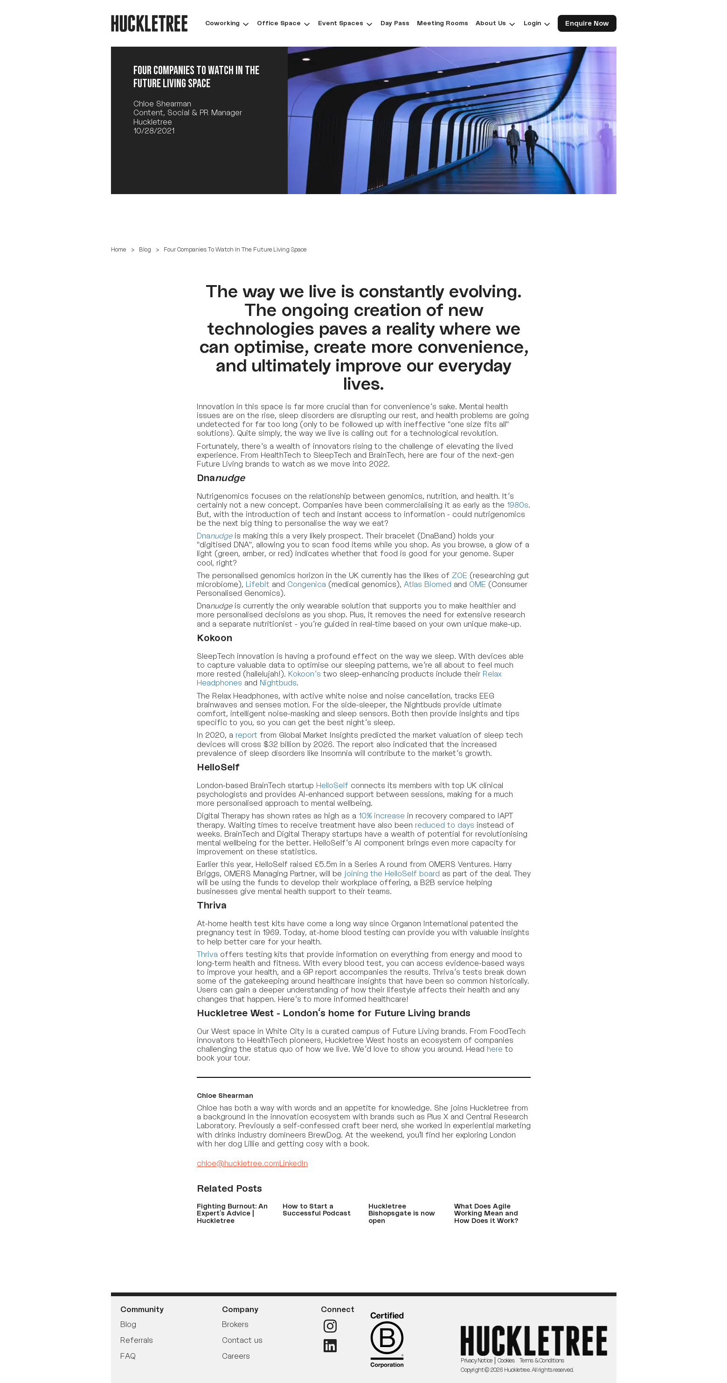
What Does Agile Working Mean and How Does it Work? (486, 1213)
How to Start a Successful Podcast (317, 1209)
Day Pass (395, 23)
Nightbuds (278, 682)
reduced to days (444, 825)
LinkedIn (293, 1163)
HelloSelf (332, 785)
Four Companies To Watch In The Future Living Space (235, 249)
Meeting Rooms (442, 23)
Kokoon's (304, 673)
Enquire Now (587, 23)
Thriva (207, 954)
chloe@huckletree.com (238, 1163)
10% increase (382, 815)
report (246, 735)
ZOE (459, 575)
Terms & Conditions (541, 1360)
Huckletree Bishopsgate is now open (401, 1213)
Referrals (136, 1340)
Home (118, 249)
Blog (145, 249)
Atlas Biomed (427, 584)
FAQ (127, 1356)
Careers (236, 1356)
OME (477, 584)
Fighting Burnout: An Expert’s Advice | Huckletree (232, 1213)
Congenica (306, 584)
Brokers (235, 1324)
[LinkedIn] (330, 1345)
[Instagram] (330, 1326)
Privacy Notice (476, 1360)
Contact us (242, 1340)
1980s (517, 505)
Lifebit (258, 584)
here (495, 1049)
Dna (214, 535)
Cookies (506, 1360)
